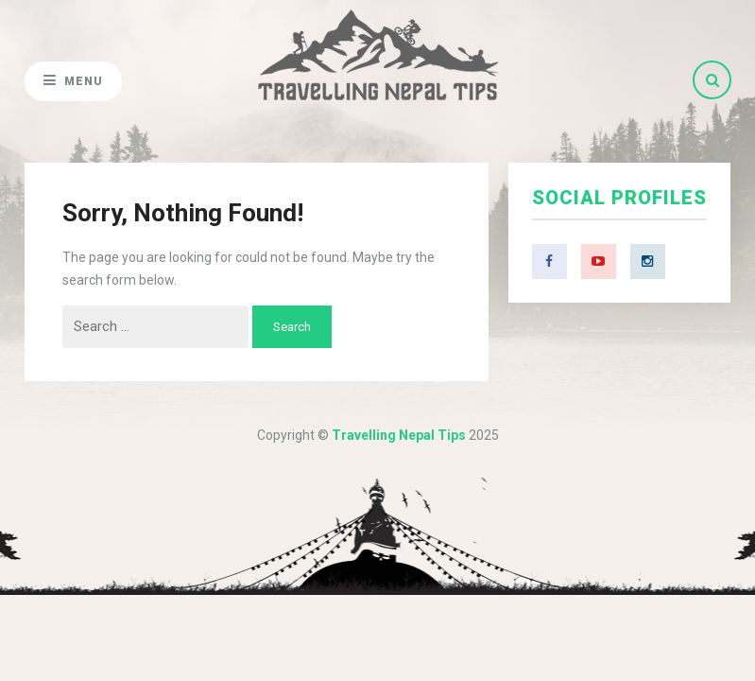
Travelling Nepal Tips (399, 435)
